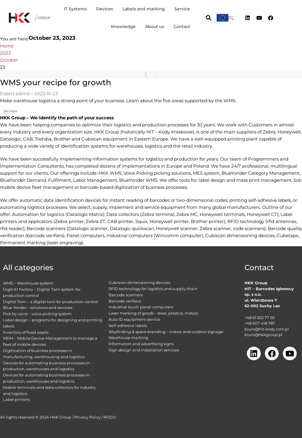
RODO (110, 417)
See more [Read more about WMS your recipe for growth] (12, 111)
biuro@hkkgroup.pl (263, 334)
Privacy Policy (87, 417)
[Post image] (151, 74)
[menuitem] (231, 18)
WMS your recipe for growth (55, 82)
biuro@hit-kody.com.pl (266, 329)
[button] (208, 18)
